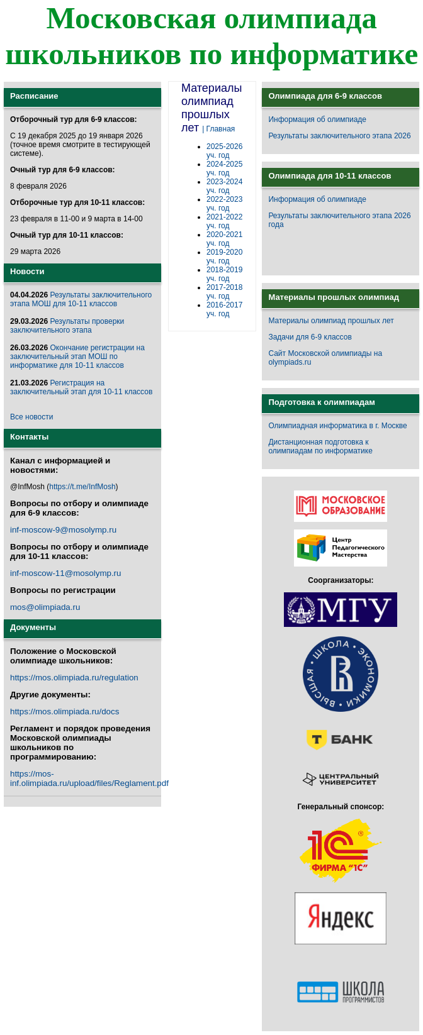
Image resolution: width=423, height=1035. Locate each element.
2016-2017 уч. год (224, 309)
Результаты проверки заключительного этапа (67, 326)
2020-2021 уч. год (224, 239)
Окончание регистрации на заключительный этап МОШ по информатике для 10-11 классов (77, 356)
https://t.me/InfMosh (82, 486)
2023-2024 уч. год (224, 186)
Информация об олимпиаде (317, 119)
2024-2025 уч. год (224, 168)
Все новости (31, 416)
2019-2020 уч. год (224, 256)
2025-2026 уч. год (224, 151)
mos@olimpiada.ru (45, 607)
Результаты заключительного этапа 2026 (339, 135)
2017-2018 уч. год (224, 292)
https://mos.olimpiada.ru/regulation (74, 677)
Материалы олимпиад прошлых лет (330, 320)
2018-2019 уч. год (224, 274)
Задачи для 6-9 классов (309, 337)
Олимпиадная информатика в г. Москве (337, 425)
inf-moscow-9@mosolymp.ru (63, 529)
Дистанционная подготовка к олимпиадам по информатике (320, 446)
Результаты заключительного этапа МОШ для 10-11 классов (81, 299)
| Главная (218, 129)
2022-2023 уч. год (224, 204)
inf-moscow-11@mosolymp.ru (65, 573)
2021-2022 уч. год (224, 221)
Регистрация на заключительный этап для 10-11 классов (81, 387)
